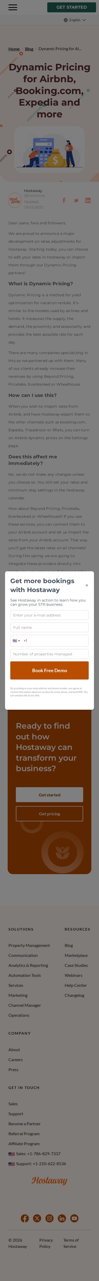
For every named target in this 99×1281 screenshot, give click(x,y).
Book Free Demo (49, 670)
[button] (16, 640)
